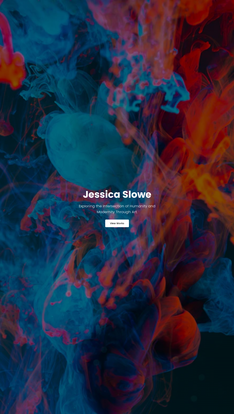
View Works (117, 223)
